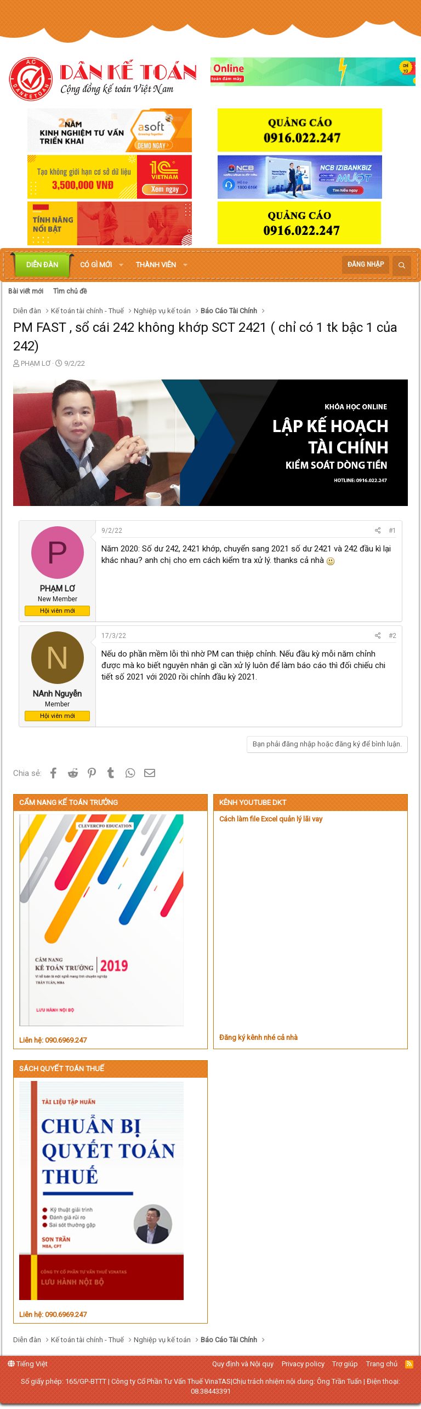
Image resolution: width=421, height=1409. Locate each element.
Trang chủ (381, 1364)
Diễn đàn (42, 265)
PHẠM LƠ (35, 363)
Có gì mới (96, 265)
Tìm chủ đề (70, 291)
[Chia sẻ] (378, 531)
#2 (392, 636)
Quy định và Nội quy (243, 1364)
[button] (121, 265)
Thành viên (156, 265)
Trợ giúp (345, 1364)
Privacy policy (303, 1364)
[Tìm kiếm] (401, 266)
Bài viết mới (25, 291)
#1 (392, 530)
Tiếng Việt (28, 1364)
